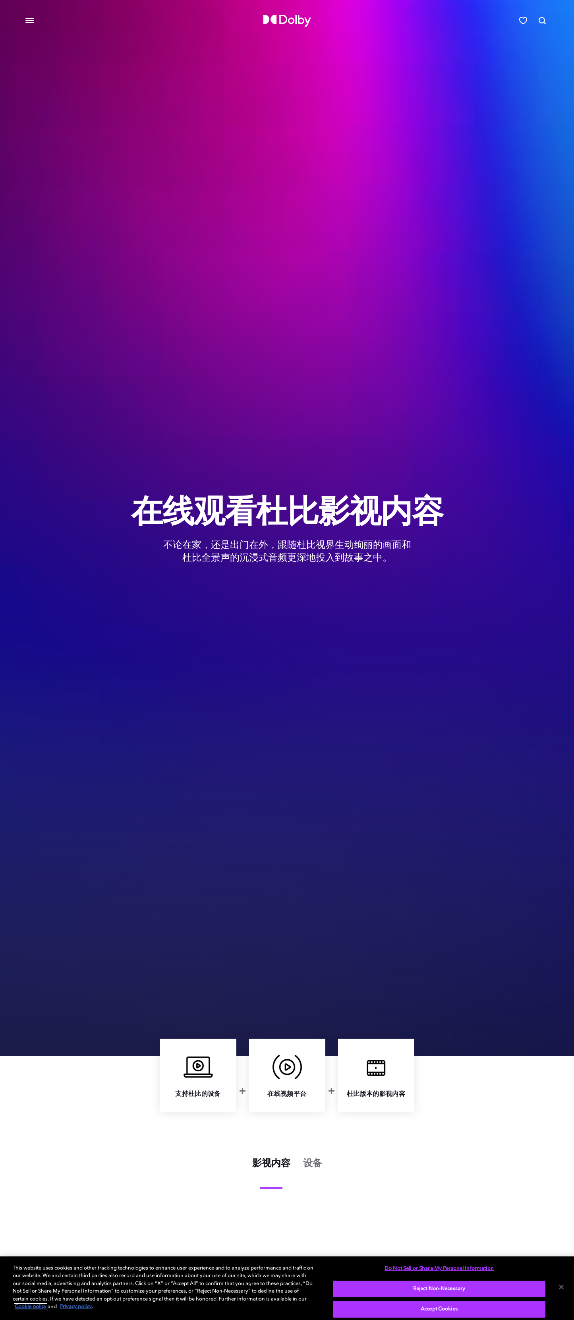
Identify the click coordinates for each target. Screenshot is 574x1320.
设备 (312, 1164)
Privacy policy (76, 1306)
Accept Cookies (439, 1309)
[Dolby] (287, 20)
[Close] (561, 1287)
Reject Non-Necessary (439, 1288)
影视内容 (271, 1164)
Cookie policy (30, 1306)
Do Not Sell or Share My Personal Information (439, 1268)
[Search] (542, 20)
